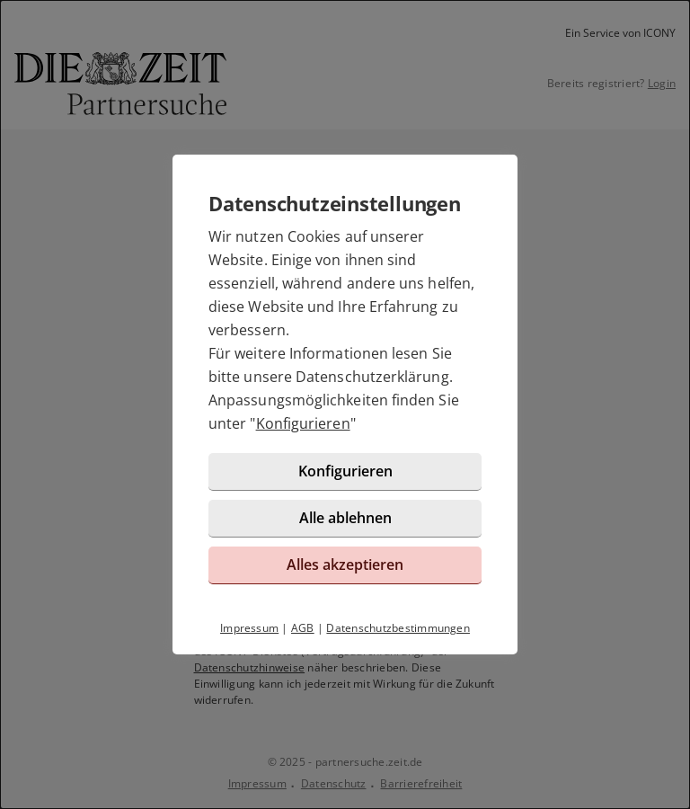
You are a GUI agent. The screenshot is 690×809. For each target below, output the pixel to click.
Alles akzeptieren (345, 564)
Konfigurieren (303, 423)
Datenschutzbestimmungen (398, 628)
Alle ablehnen (345, 518)
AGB (302, 628)
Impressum (249, 628)
